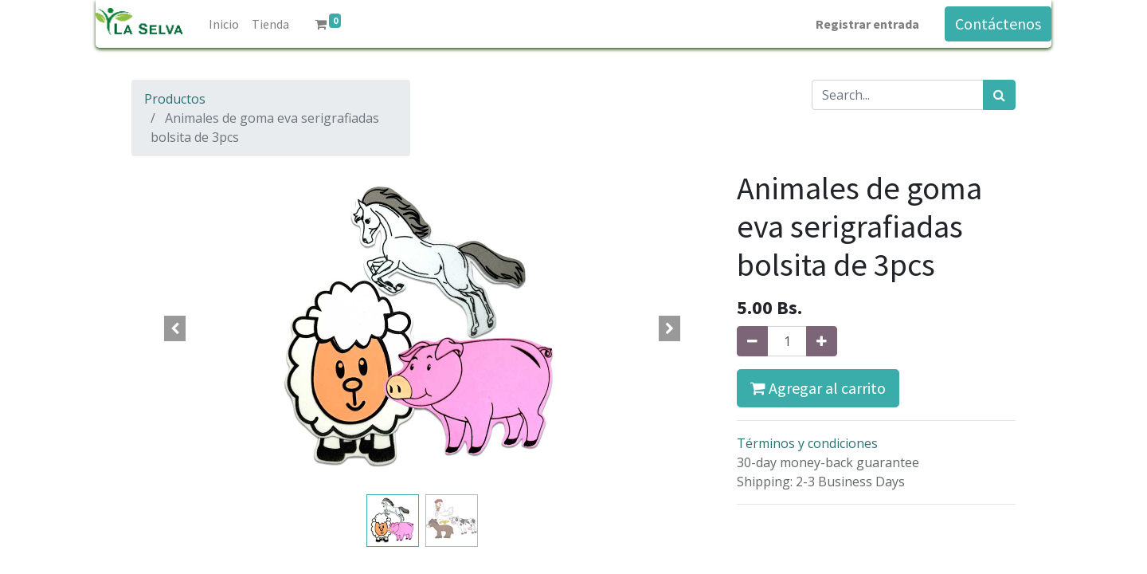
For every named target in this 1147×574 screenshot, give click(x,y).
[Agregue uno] (821, 341)
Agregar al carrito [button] (818, 388)
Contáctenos (998, 23)
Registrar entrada (867, 24)
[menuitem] (223, 24)
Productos (175, 99)
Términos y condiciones (807, 443)
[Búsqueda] (999, 95)
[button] (175, 328)
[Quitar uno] (752, 341)
